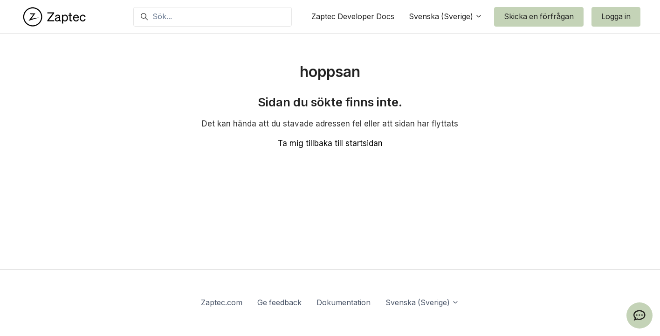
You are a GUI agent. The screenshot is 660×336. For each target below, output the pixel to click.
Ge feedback (279, 302)
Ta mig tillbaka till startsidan (330, 143)
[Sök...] (212, 17)
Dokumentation (343, 302)
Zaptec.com (221, 302)
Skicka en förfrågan (539, 16)
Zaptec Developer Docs (352, 16)
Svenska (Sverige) (445, 16)
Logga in (616, 16)
